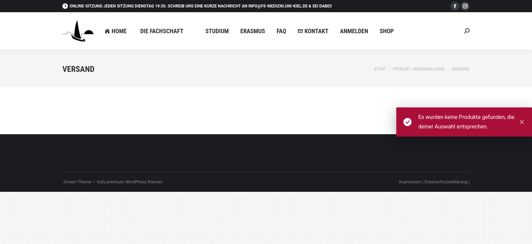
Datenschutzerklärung (446, 181)
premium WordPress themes (135, 181)
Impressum (410, 181)
